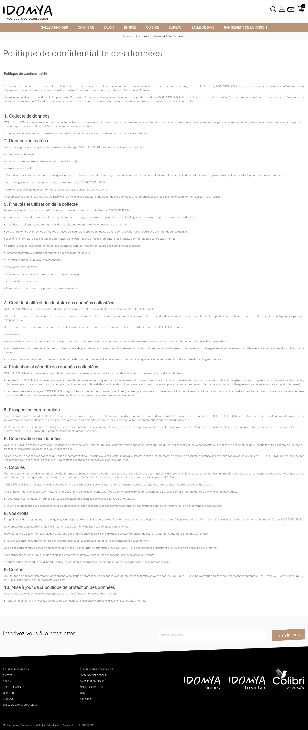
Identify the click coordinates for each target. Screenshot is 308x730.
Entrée (130, 27)
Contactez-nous (290, 8)
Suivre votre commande (96, 669)
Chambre (86, 27)
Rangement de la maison (245, 27)
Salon (109, 27)
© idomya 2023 (86, 725)
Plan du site (68, 725)
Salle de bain (202, 27)
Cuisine (152, 27)
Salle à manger (54, 27)
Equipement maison (16, 669)
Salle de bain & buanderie (20, 704)
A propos (86, 699)
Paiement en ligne (92, 681)
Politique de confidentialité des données (41, 725)
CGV (82, 693)
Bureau (175, 27)
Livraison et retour (93, 675)
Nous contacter (91, 687)
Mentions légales (11, 725)
